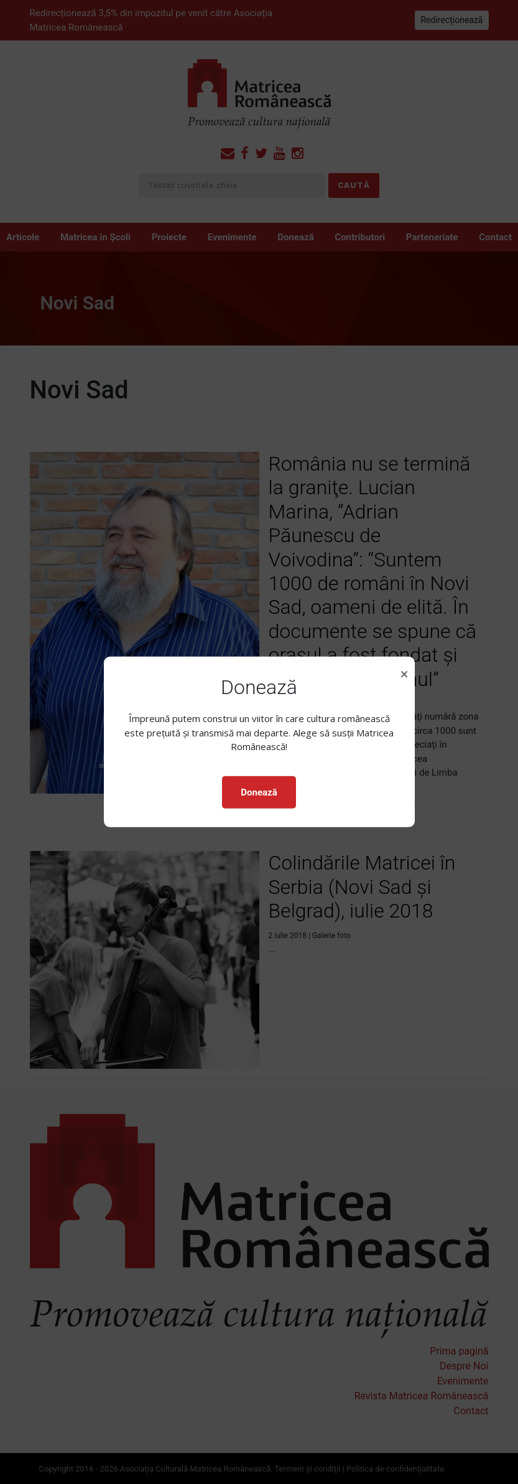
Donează (259, 792)
